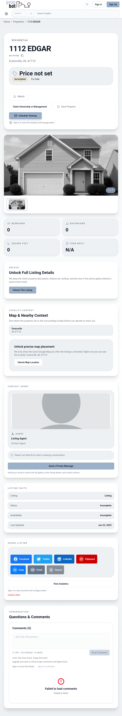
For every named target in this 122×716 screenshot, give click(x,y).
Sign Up (113, 4)
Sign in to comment (46, 666)
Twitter (43, 559)
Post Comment (99, 652)
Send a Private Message (61, 466)
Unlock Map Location (28, 362)
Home (7, 21)
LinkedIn (64, 559)
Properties (18, 21)
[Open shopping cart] (86, 4)
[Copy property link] (22, 56)
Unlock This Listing (22, 290)
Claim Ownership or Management (30, 106)
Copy (18, 569)
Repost (55, 569)
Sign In (98, 4)
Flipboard (87, 559)
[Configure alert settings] (18, 96)
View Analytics (61, 584)
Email (36, 569)
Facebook (21, 559)
